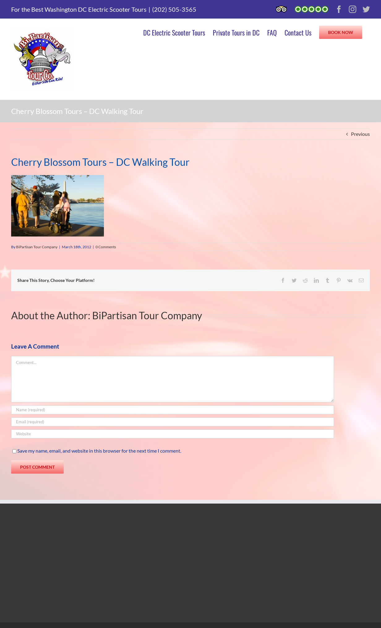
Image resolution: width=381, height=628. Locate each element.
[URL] (172, 433)
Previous (360, 134)
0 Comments (106, 247)
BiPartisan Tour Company (37, 247)
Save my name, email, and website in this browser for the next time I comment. (99, 451)
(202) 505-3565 (174, 9)
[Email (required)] (172, 421)
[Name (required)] (172, 409)
